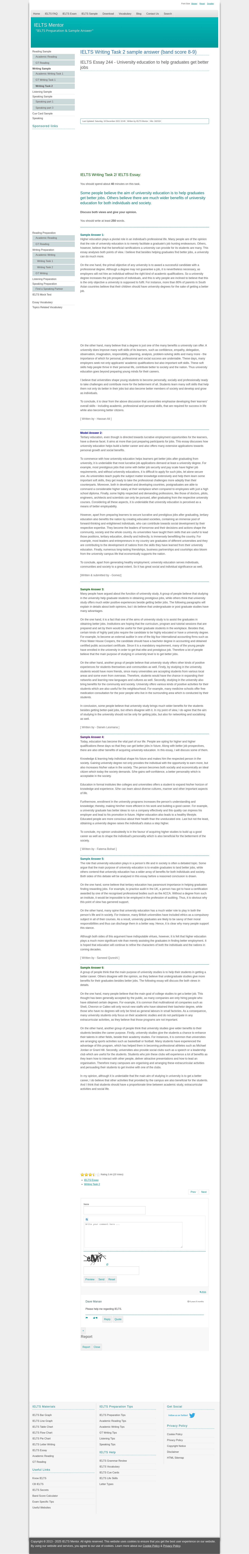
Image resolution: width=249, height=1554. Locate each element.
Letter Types (106, 1484)
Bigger (194, 3)
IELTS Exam (69, 13)
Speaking (37, 118)
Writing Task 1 (45, 261)
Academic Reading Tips (112, 1421)
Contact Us (152, 13)
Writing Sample (41, 68)
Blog (138, 13)
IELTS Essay (91, 1180)
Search (168, 13)
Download (108, 13)
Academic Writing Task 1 (49, 73)
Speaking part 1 (44, 101)
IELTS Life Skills (108, 1478)
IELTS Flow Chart (42, 1432)
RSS (203, 1292)
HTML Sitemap (175, 1457)
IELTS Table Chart (42, 1426)
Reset (202, 3)
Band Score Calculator (45, 1495)
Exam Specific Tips (43, 1501)
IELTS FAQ (51, 13)
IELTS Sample (89, 13)
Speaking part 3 (44, 107)
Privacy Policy (175, 1440)
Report (86, 1347)
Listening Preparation (44, 279)
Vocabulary (125, 13)
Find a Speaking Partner (49, 289)
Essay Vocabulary (42, 302)
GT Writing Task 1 (46, 80)
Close (97, 1347)
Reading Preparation (44, 233)
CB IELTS (38, 1484)
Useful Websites (41, 1507)
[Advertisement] (53, 179)
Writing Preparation (43, 250)
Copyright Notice (176, 1446)
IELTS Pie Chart (41, 1438)
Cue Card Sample (42, 113)
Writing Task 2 (44, 86)
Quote (118, 1319)
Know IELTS (39, 1478)
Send (101, 1279)
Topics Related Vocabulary (47, 307)
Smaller (210, 3)
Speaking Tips (107, 1444)
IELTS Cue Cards (109, 1472)
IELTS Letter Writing (43, 1444)
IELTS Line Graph (42, 1421)
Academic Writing (45, 255)
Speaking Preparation (44, 283)
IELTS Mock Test (41, 294)
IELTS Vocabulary (109, 1466)
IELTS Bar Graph (42, 1415)
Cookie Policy (174, 1434)
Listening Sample (42, 91)
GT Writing (42, 273)
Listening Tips (107, 1438)
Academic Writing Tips (111, 1426)
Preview (89, 1279)
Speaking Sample (42, 96)
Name (86, 1204)
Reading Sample (41, 51)
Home (36, 13)
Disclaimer (173, 1452)
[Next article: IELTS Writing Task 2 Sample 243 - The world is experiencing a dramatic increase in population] (204, 1192)
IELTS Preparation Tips (112, 1415)
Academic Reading (46, 56)
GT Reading (42, 63)
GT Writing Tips (108, 1432)
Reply (107, 1319)
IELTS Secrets (40, 1490)
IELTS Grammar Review (113, 1460)
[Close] (83, 1330)
